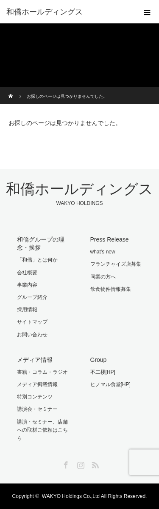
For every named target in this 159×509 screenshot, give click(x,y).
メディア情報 (35, 359)
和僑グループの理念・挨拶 (40, 243)
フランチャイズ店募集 (115, 264)
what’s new (102, 252)
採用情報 (27, 310)
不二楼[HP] (102, 372)
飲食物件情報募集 (110, 289)
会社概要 (27, 273)
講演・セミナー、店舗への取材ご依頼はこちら (42, 430)
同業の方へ (103, 277)
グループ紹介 (32, 297)
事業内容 (27, 285)
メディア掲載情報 (37, 384)
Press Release (109, 239)
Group (98, 359)
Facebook (65, 463)
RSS (94, 463)
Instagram (79, 463)
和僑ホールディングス (44, 12)
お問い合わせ (32, 335)
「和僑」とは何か (37, 260)
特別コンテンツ (35, 397)
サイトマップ (32, 322)
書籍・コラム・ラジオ (42, 372)
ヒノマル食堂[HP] (110, 384)
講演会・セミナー (37, 409)
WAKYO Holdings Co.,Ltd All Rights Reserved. (94, 496)
